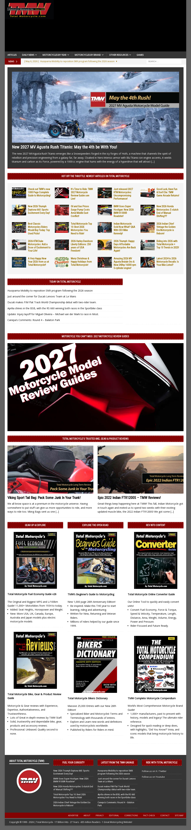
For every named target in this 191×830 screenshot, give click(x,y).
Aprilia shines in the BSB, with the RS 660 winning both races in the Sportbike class (54, 308)
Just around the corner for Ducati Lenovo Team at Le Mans (41, 296)
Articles (12, 54)
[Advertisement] (120, 26)
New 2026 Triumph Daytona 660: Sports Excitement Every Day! (39, 209)
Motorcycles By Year (54, 54)
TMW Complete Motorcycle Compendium (152, 698)
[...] (153, 161)
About (87, 815)
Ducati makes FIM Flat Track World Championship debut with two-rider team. (51, 302)
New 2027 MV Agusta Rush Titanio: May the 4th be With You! (64, 147)
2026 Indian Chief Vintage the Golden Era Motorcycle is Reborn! (71, 804)
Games (140, 54)
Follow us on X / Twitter (154, 771)
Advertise (73, 815)
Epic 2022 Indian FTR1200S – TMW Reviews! (129, 498)
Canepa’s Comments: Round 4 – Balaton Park (33, 320)
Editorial (114, 815)
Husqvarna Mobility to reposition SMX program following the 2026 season (50, 290)
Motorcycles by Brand (88, 54)
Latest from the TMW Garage (117, 762)
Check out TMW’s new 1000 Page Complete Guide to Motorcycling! (39, 192)
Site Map (179, 815)
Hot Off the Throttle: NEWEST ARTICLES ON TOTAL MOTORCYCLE (95, 176)
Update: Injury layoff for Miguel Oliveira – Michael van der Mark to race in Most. (53, 314)
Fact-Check (149, 815)
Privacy (100, 815)
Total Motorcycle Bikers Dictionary (88, 698)
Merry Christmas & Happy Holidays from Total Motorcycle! (81, 261)
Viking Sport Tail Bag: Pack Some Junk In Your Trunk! (44, 498)
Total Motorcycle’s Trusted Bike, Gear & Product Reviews (95, 438)
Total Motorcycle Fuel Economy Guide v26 (31, 594)
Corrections (131, 815)
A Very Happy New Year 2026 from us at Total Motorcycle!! (38, 261)
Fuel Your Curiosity (73, 762)
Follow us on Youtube (153, 776)
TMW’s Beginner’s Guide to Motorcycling (91, 594)
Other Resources (118, 54)
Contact (164, 815)
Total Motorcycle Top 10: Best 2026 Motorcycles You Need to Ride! (69, 796)
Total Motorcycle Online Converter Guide (151, 594)
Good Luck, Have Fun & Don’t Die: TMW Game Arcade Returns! (167, 192)
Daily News (28, 54)
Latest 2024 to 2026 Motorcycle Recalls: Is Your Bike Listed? (167, 261)
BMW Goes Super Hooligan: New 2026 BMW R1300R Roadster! (70, 780)
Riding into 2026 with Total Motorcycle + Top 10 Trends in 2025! (167, 244)
